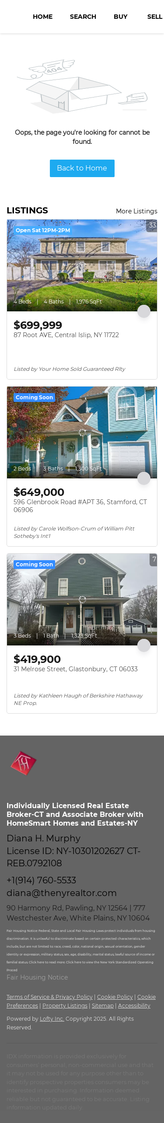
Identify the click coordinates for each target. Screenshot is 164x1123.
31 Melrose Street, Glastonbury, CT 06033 (76, 669)
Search (83, 17)
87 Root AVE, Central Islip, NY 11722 (66, 335)
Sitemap (103, 1005)
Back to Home (82, 168)
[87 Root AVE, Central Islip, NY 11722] (82, 265)
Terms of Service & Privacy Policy (50, 997)
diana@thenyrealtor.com (62, 893)
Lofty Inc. (52, 1018)
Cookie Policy (115, 997)
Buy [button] (120, 17)
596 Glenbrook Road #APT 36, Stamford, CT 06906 (80, 506)
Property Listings (64, 1005)
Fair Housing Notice (37, 977)
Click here (37, 962)
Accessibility (134, 1005)
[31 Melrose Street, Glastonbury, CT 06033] (82, 599)
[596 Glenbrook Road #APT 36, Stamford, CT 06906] (82, 432)
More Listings (136, 211)
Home (42, 17)
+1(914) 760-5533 (41, 880)
